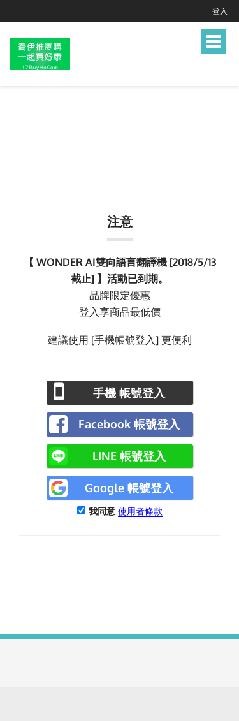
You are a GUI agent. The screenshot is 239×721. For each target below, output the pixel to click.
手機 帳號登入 (129, 393)
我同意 (102, 511)
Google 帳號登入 (129, 488)
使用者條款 (140, 511)
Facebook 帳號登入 (129, 424)
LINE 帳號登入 (129, 456)
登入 (220, 11)
